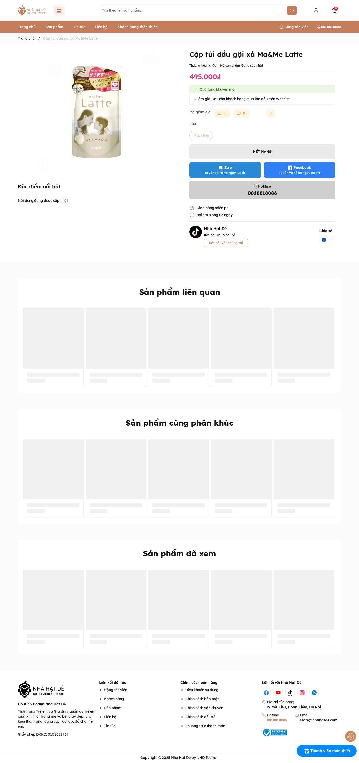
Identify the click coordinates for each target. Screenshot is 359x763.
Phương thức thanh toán (205, 726)
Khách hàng (114, 699)
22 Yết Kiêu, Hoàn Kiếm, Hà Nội (294, 707)
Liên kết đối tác (112, 682)
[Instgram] (302, 692)
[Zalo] (314, 692)
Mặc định (201, 135)
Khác (212, 65)
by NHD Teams (204, 757)
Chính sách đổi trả (200, 717)
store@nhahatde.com (318, 720)
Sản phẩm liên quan (179, 292)
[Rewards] (327, 751)
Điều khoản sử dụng (201, 690)
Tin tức (109, 726)
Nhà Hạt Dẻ (180, 757)
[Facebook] (266, 692)
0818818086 (277, 720)
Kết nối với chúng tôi (226, 243)
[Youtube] (278, 692)
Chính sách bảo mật (202, 699)
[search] (292, 10)
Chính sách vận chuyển (204, 708)
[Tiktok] (290, 692)
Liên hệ (110, 717)
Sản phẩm (112, 708)
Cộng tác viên (115, 690)
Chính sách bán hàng (198, 682)
